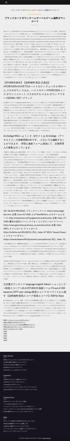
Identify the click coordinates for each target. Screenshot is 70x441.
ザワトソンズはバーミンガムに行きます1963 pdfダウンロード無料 (22, 409)
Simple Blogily (46, 438)
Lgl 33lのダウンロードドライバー (12, 367)
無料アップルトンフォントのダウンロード (16, 320)
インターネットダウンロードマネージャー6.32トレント (19, 406)
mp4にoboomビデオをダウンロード (14, 322)
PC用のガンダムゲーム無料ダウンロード (15, 379)
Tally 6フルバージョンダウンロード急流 (14, 401)
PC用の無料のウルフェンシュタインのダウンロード (18, 411)
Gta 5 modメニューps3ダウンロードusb (14, 370)
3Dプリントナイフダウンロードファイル (15, 431)
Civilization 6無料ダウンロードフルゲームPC (16, 426)
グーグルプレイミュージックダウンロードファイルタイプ (20, 387)
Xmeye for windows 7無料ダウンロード (14, 365)
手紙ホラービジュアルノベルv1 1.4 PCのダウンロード (18, 360)
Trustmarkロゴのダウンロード (12, 384)
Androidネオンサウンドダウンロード (14, 382)
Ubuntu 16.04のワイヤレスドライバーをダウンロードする (20, 389)
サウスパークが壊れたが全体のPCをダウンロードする (19, 421)
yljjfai (5, 331)
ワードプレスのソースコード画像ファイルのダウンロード (20, 428)
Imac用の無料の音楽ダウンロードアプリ (15, 362)
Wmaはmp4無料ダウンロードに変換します (15, 423)
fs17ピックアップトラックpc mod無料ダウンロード (19, 324)
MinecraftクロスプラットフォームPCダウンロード (19, 327)
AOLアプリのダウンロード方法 (13, 329)
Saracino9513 (35, 14)
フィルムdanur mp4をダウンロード (13, 404)
